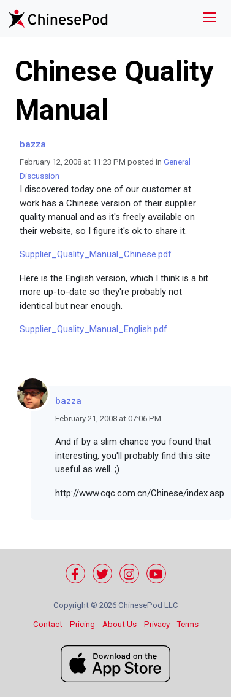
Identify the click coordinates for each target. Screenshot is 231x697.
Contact (47, 624)
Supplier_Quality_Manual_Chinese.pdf (96, 254)
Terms (188, 624)
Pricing (82, 624)
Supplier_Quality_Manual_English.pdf (93, 329)
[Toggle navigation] (209, 19)
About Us (119, 624)
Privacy (157, 624)
